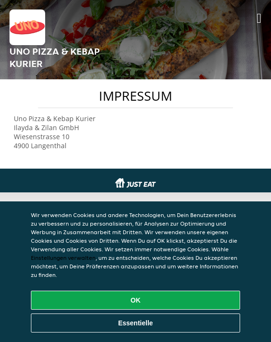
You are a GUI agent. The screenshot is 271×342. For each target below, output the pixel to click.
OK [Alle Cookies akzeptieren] (136, 300)
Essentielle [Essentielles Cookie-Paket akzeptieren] (135, 323)
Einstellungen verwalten (63, 257)
